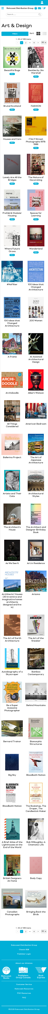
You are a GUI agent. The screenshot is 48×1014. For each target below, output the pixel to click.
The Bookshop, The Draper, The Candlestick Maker (36, 808)
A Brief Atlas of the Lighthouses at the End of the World (12, 844)
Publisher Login (24, 954)
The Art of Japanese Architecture (36, 460)
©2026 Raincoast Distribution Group (24, 1009)
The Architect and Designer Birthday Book (36, 529)
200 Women (35, 321)
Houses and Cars (12, 139)
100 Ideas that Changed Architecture (36, 287)
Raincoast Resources (24, 989)
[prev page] (17, 42)
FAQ (24, 997)
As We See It (12, 563)
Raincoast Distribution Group (24, 945)
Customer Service (24, 984)
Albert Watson (36, 393)
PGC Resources (24, 993)
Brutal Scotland (12, 106)
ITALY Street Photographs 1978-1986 (36, 141)
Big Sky (12, 775)
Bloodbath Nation (35, 775)
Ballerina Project (12, 457)
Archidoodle (12, 393)
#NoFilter (12, 284)
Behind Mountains (36, 705)
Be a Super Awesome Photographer (12, 708)
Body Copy (36, 878)
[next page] (30, 43)
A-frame (12, 357)
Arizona (36, 594)
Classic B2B (24, 949)
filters (14, 34)
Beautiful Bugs (12, 70)
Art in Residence (36, 563)
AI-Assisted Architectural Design (35, 359)
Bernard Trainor (12, 741)
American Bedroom (36, 424)
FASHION (36, 106)
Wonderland (36, 249)
